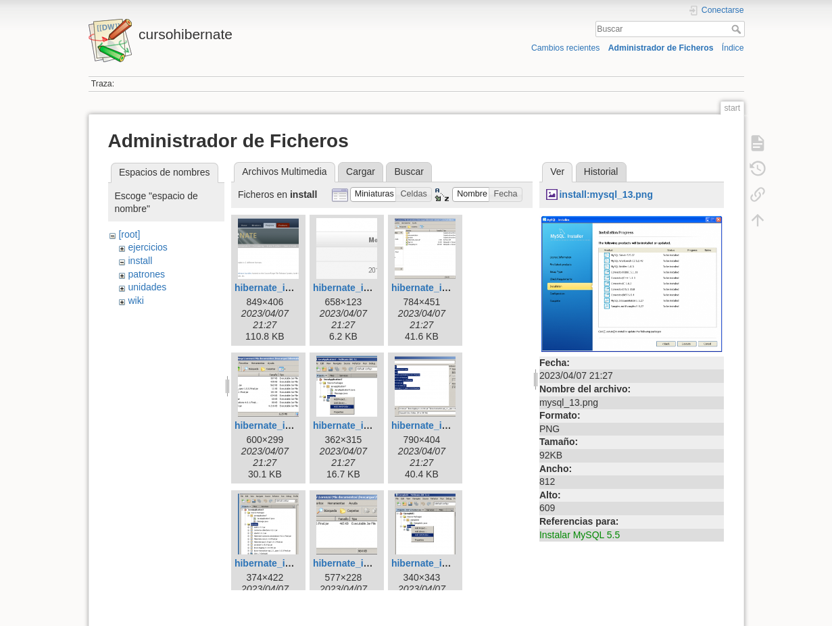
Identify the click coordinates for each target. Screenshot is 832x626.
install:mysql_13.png (605, 194)
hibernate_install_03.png (446, 287)
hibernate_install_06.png (446, 425)
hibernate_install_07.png (290, 563)
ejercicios (147, 247)
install (140, 260)
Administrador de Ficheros (661, 48)
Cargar (360, 171)
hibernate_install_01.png (290, 287)
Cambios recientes (565, 48)
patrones (146, 274)
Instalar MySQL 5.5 (579, 534)
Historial (601, 171)
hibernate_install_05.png (368, 425)
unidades (147, 287)
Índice (733, 48)
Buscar (737, 29)
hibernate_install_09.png (446, 563)
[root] (129, 234)
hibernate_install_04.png (290, 425)
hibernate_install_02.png (368, 287)
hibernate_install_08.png (368, 563)
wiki (135, 300)
